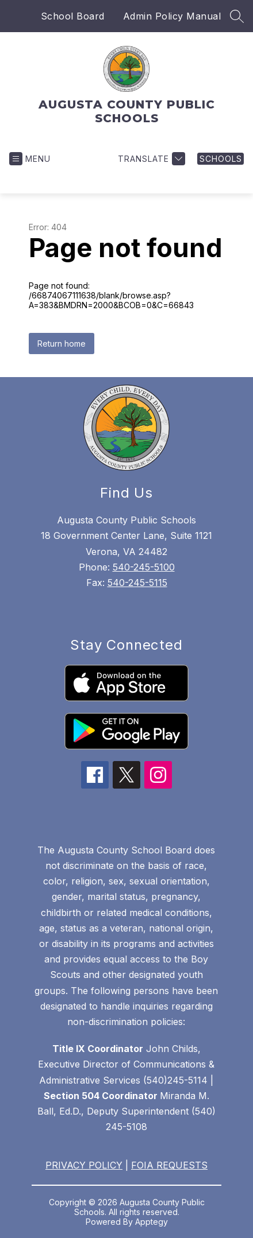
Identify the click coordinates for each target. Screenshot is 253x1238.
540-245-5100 (144, 567)
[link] (220, 159)
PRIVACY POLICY (83, 1165)
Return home (61, 343)
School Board (73, 16)
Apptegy (151, 1222)
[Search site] (237, 16)
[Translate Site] (150, 159)
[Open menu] (30, 159)
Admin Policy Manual (172, 16)
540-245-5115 (137, 582)
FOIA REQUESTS (169, 1165)
